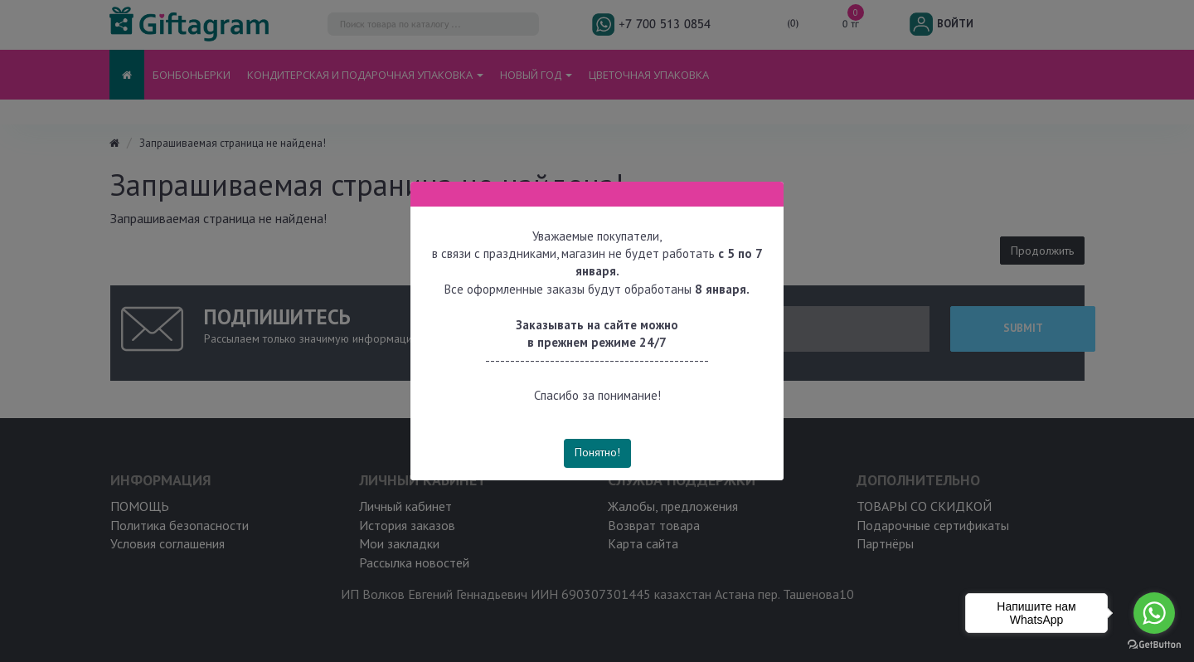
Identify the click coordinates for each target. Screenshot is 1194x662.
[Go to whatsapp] (1154, 613)
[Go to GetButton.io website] (1154, 645)
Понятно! (597, 452)
